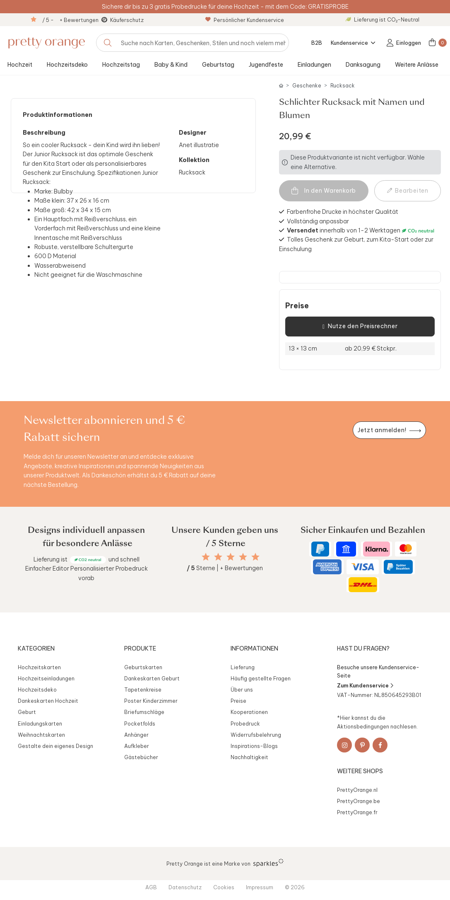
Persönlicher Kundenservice (244, 20)
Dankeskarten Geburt (152, 678)
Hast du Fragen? (363, 648)
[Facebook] (380, 745)
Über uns (242, 689)
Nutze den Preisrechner (359, 326)
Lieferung (243, 667)
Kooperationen (249, 712)
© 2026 (295, 887)
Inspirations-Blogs (254, 746)
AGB (151, 887)
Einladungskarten (40, 723)
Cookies (223, 887)
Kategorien (36, 648)
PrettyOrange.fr (357, 812)
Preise (297, 305)
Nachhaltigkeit (249, 757)
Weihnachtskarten (41, 734)
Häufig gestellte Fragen (261, 678)
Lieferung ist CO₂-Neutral (382, 19)
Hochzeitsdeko (67, 64)
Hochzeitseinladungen (46, 678)
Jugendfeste (266, 64)
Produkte (140, 648)
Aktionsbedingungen (363, 726)
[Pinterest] (362, 745)
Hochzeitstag (121, 64)
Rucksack (342, 85)
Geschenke (306, 85)
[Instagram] (344, 745)
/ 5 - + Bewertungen (70, 20)
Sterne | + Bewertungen (225, 568)
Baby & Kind (171, 64)
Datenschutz (185, 887)
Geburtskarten (143, 667)
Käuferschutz (127, 20)
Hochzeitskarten (39, 667)
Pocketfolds (139, 723)
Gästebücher (141, 757)
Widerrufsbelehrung (256, 734)
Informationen (254, 648)
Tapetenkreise (142, 689)
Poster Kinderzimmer (151, 700)
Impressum (259, 887)
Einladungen (314, 64)
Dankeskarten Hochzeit (48, 700)
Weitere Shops (360, 771)
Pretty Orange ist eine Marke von (225, 863)
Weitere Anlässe (416, 64)
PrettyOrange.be (358, 801)
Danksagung (363, 64)
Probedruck (245, 723)
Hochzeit (19, 64)
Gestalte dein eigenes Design (55, 746)
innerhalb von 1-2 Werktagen (343, 230)
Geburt (27, 712)
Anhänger (136, 734)
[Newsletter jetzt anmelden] (389, 430)
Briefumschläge (144, 712)
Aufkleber (136, 746)
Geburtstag (218, 64)
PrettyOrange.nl (357, 789)
